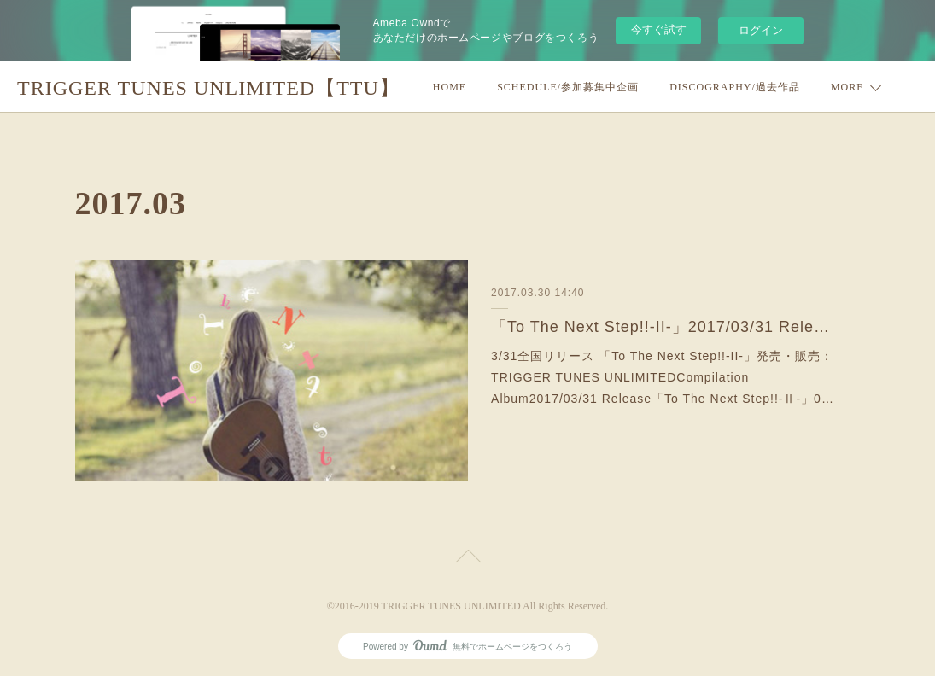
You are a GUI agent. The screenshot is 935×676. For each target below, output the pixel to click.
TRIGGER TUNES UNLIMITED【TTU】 (208, 88)
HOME (449, 87)
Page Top (467, 559)
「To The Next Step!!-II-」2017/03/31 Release (664, 326)
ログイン (761, 30)
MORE (847, 87)
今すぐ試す (659, 29)
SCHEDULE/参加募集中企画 (568, 87)
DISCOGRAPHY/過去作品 (734, 87)
